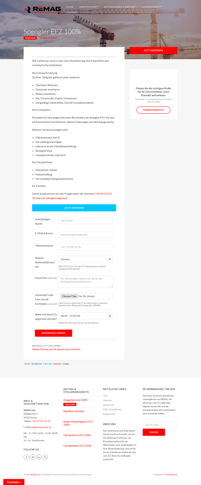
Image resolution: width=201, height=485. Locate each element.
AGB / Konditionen (112, 409)
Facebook (37, 364)
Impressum (108, 404)
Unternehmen (151, 7)
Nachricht (46, 277)
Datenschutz (109, 414)
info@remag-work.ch (40, 427)
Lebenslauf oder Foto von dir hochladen (46, 299)
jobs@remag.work (56, 198)
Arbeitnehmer (88, 7)
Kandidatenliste (153, 110)
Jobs (105, 395)
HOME (70, 7)
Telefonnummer (44, 245)
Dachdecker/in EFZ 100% (77, 435)
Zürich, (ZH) (50, 38)
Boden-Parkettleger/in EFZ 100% (78, 423)
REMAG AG (35, 475)
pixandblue (171, 475)
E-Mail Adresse (44, 233)
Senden (153, 432)
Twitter (47, 364)
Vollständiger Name (43, 221)
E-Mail (66, 364)
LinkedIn (57, 364)
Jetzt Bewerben (153, 50)
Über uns (107, 400)
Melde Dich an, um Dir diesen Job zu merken (56, 349)
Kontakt (72, 12)
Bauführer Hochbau (73, 411)
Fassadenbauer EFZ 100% (77, 445)
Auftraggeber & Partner (119, 7)
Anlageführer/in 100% (75, 399)
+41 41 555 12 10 (41, 421)
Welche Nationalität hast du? (45, 262)
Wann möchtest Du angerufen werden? (46, 316)
